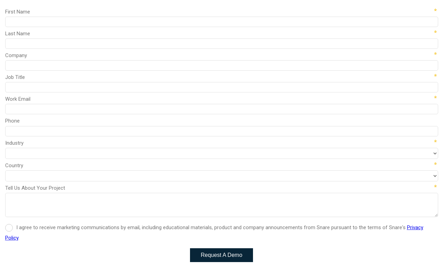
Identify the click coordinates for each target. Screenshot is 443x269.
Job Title (15, 77)
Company (16, 55)
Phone (12, 121)
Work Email (17, 99)
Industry (14, 143)
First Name (17, 12)
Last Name (17, 33)
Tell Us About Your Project (35, 188)
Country (14, 165)
